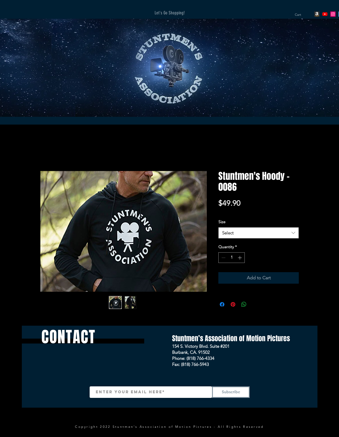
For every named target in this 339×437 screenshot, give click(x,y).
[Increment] (240, 258)
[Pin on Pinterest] (233, 304)
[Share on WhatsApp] (243, 304)
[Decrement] (222, 258)
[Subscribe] (231, 392)
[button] (297, 14)
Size (222, 221)
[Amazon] (316, 14)
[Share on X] (254, 304)
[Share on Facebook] (222, 304)
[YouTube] (325, 14)
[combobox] (258, 232)
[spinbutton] (231, 258)
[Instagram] (333, 14)
